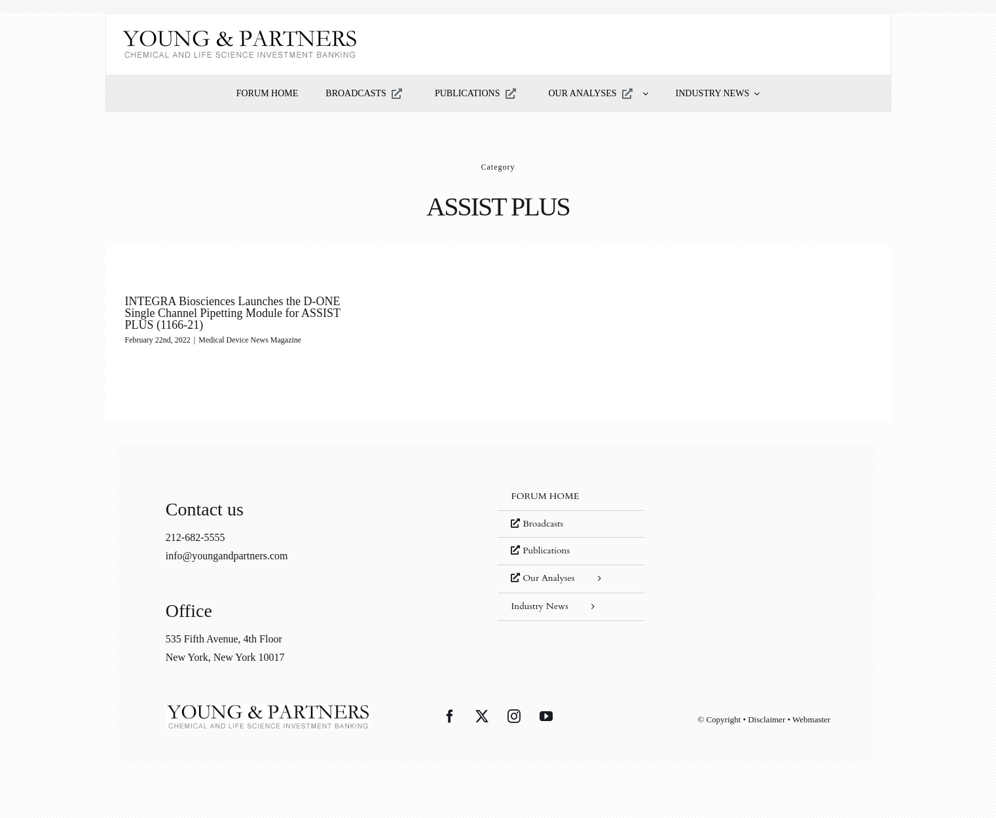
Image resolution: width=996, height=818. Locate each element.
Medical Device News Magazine (249, 339)
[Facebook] (449, 716)
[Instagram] (514, 716)
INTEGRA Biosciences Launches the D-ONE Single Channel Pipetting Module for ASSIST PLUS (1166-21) (233, 313)
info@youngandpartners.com (227, 555)
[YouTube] (546, 716)
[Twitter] (482, 716)
